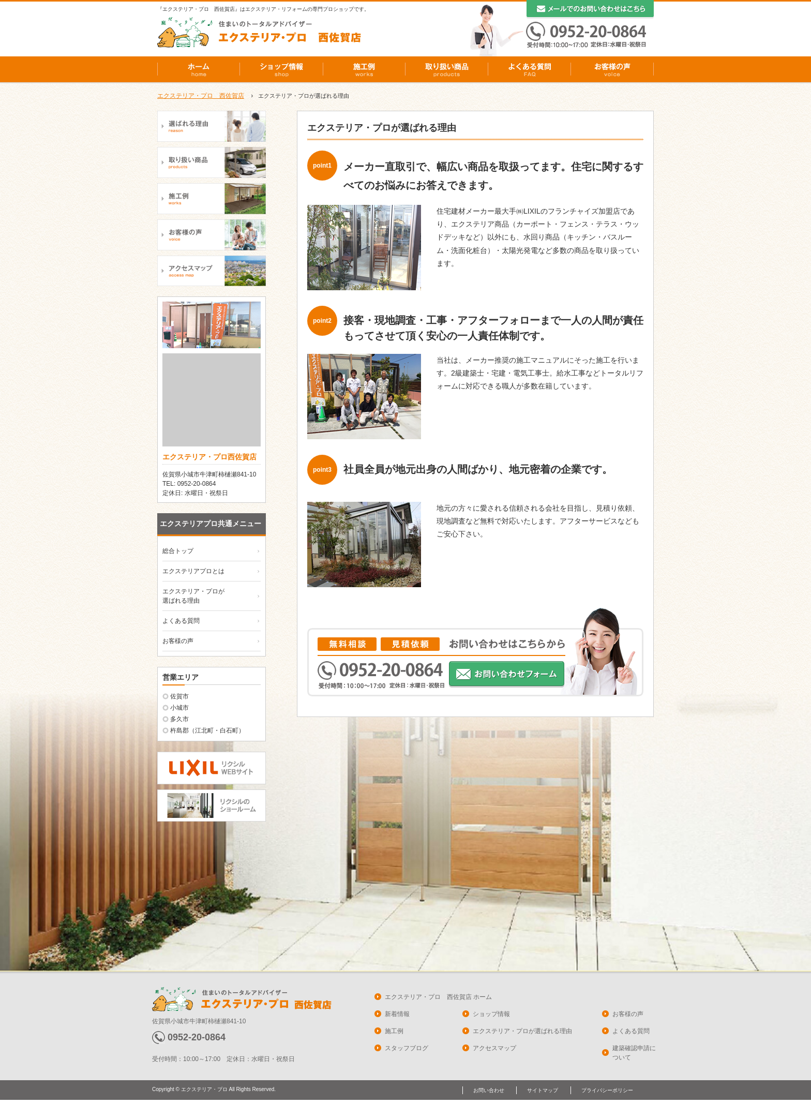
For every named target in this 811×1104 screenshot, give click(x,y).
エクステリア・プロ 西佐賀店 (200, 95)
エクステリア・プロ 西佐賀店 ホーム (438, 997)
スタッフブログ (406, 1048)
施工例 (364, 69)
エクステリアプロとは (193, 571)
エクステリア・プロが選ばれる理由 (522, 1031)
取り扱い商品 (447, 69)
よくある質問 (529, 69)
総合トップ (177, 551)
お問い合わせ (488, 1090)
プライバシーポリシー (607, 1090)
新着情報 (397, 1014)
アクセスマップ (494, 1048)
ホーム (198, 69)
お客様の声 (612, 69)
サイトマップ (542, 1090)
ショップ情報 (281, 69)
